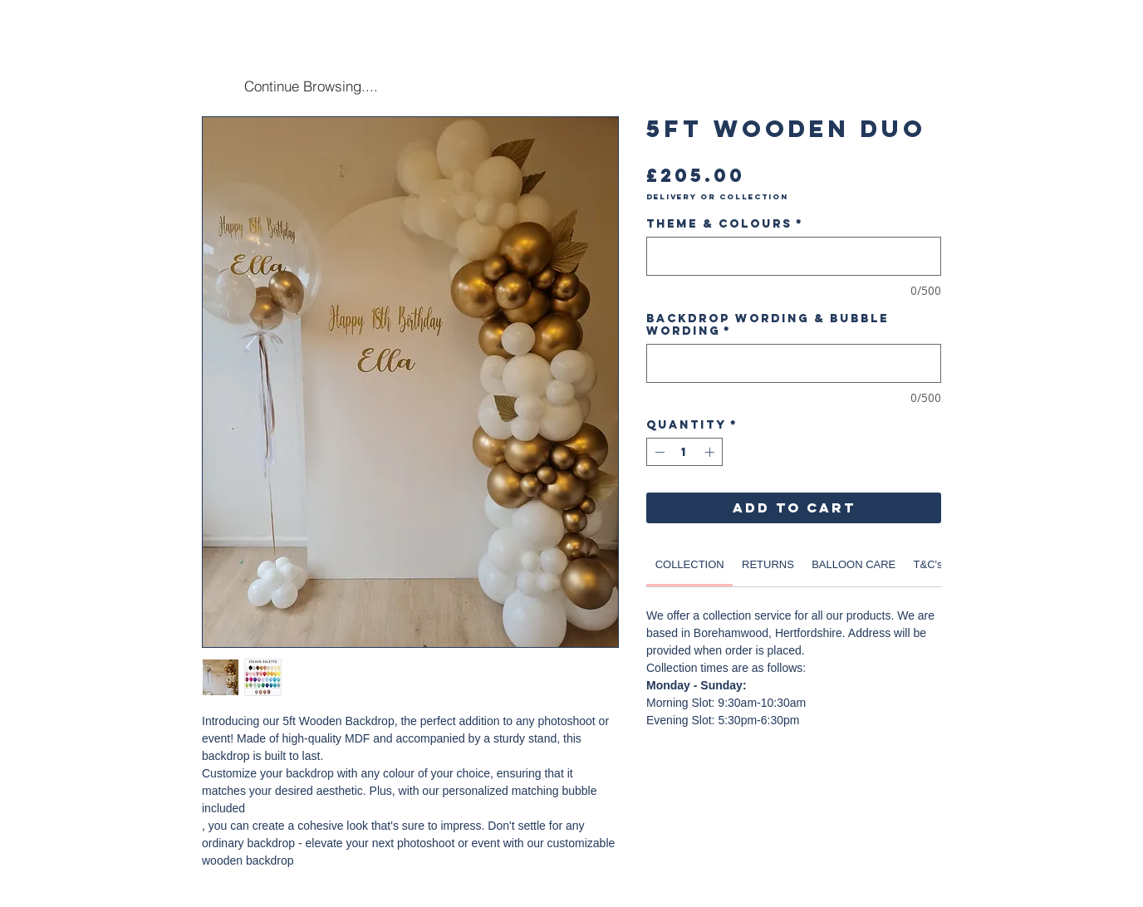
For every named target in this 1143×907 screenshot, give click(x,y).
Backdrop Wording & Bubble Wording (767, 324)
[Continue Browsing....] (311, 85)
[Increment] (711, 452)
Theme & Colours (724, 224)
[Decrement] (658, 452)
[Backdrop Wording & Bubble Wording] (793, 363)
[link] (689, 564)
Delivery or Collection (717, 197)
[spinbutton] (684, 452)
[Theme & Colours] (793, 256)
